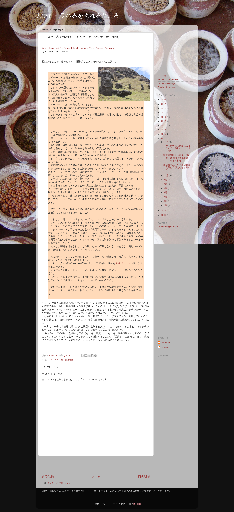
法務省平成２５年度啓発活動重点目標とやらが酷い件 (177, 167)
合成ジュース (123, 263)
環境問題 (69, 360)
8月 (166, 179)
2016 (164, 129)
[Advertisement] (96, 465)
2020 (164, 112)
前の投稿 (144, 476)
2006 (164, 215)
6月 (166, 188)
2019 (164, 117)
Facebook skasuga (167, 87)
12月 (166, 142)
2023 (164, 99)
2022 (164, 104)
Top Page (162, 75)
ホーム (96, 476)
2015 (164, 134)
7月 (166, 184)
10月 (166, 175)
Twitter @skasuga (166, 83)
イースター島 (56, 360)
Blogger (137, 504)
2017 (164, 125)
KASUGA (165, 342)
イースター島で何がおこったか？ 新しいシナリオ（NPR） (177, 148)
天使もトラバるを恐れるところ (77, 15)
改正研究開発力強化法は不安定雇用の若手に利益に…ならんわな (176, 158)
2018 (164, 121)
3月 (166, 201)
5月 (166, 192)
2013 (164, 138)
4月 (166, 197)
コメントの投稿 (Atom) (58, 483)
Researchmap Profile (168, 79)
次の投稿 (47, 476)
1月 (166, 205)
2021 (164, 108)
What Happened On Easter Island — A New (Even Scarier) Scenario (78, 48)
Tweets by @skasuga (168, 226)
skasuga (165, 347)
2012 (164, 211)
